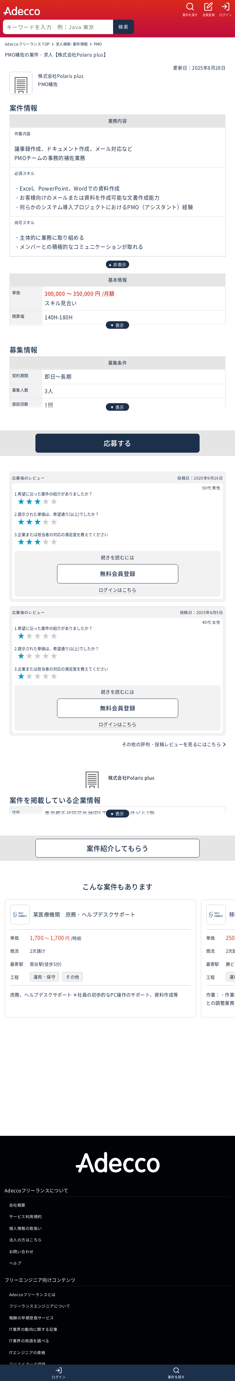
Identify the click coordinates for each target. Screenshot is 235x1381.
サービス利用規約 (25, 1116)
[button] (228, 958)
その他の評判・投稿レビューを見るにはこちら (171, 744)
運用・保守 (44, 977)
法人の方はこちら (25, 1139)
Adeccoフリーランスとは (32, 1194)
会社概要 (17, 1105)
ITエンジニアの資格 (27, 1252)
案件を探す (190, 15)
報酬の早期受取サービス (31, 1217)
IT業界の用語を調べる (29, 1240)
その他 (72, 977)
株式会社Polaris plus (131, 777)
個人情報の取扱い (25, 1128)
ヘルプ (15, 1163)
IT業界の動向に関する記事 (33, 1229)
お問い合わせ (21, 1151)
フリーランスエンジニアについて (39, 1206)
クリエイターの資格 (27, 1264)
